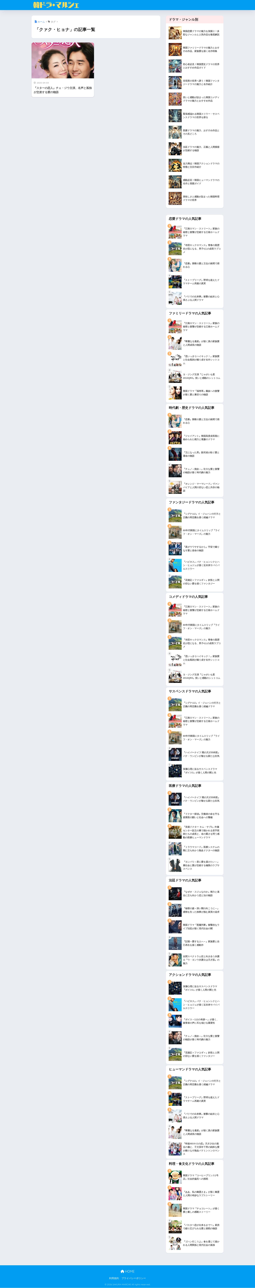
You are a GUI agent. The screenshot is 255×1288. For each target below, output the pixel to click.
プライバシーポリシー (133, 1278)
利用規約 (114, 1278)
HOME (127, 1272)
